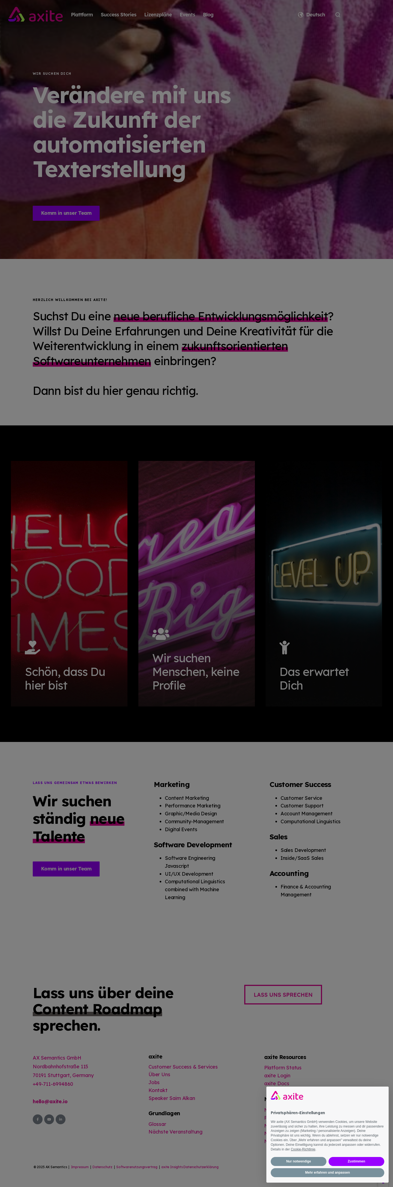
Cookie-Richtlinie (303, 1149)
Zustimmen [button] (356, 1161)
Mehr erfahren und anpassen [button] (327, 1172)
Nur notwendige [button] (298, 1161)
